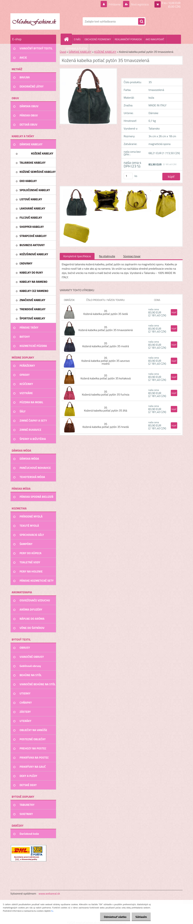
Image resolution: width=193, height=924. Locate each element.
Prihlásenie (112, 4)
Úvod (63, 52)
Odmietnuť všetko (113, 917)
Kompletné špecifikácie (77, 256)
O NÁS (77, 39)
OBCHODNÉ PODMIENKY (97, 39)
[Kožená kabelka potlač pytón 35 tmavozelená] (76, 189)
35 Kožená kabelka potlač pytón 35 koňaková (106, 376)
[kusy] (128, 176)
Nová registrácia (139, 4)
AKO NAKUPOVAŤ (155, 39)
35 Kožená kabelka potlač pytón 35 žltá (105, 409)
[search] (141, 21)
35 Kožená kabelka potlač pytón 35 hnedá (106, 425)
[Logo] (35, 21)
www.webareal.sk (49, 893)
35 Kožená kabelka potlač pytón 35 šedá (105, 312)
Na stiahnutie (107, 256)
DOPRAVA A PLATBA (76, 48)
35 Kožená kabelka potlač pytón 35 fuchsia (105, 393)
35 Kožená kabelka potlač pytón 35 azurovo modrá (105, 361)
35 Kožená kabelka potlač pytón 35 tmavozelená (105, 328)
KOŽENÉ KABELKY (105, 52)
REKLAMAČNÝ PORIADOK (128, 39)
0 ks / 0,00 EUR (171, 3)
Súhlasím (140, 917)
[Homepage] (68, 39)
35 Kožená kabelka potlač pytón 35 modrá (105, 344)
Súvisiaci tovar (131, 256)
